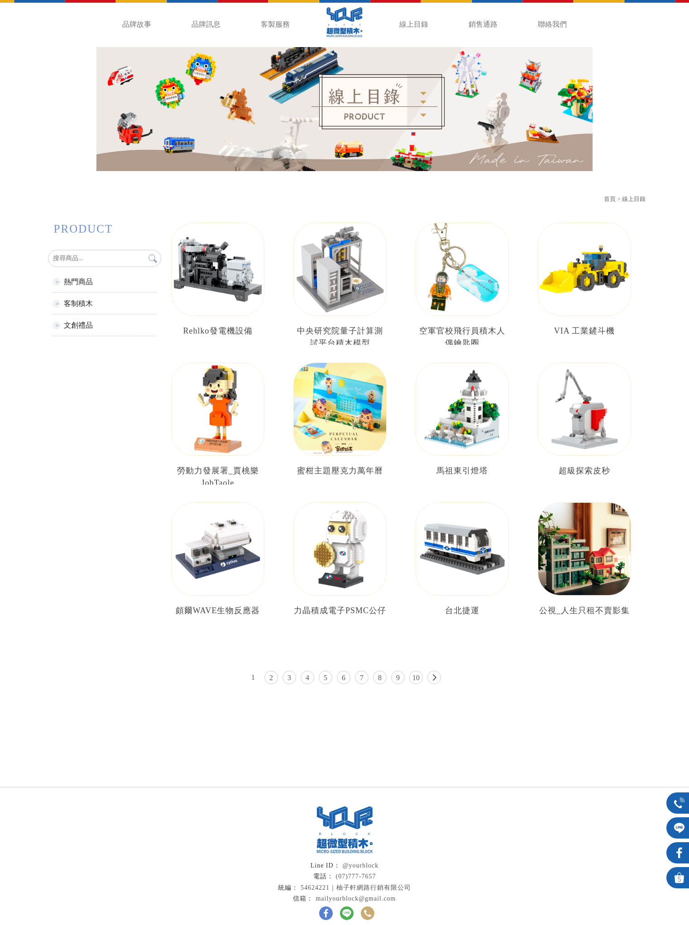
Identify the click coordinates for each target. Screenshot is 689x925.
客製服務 (275, 24)
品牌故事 (136, 24)
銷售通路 (483, 24)
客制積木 (78, 303)
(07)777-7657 (356, 876)
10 (416, 678)
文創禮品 (78, 325)
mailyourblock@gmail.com (356, 898)
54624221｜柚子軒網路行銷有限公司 (356, 887)
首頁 (610, 198)
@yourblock (361, 865)
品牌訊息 (205, 24)
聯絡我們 (552, 24)
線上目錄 (413, 24)
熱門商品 (78, 282)
